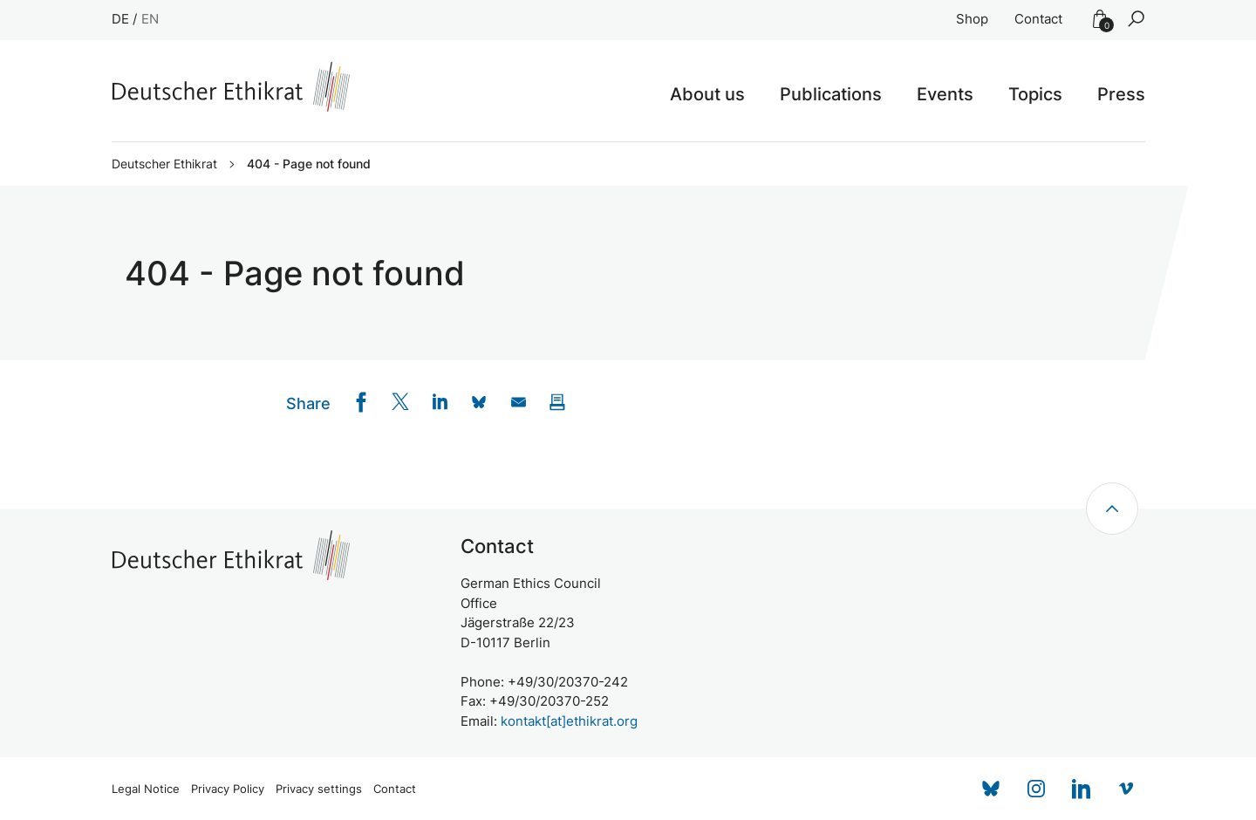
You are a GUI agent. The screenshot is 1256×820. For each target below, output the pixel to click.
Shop (972, 18)
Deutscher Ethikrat (164, 164)
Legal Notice (146, 789)
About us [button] (707, 94)
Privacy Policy (227, 789)
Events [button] (945, 94)
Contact (1038, 18)
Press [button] (1121, 94)
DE (120, 18)
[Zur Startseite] (231, 87)
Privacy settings (319, 789)
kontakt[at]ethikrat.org (569, 721)
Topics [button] (1035, 94)
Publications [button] (831, 94)
